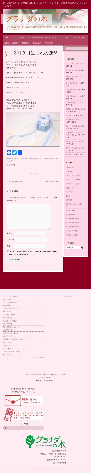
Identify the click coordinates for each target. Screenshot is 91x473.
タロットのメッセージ (73, 175)
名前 (9, 233)
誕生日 (53, 158)
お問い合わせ (18, 38)
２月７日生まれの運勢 (13, 181)
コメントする (10, 165)
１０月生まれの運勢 (72, 219)
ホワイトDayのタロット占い (75, 148)
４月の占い (69, 115)
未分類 (68, 196)
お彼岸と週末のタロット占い (75, 141)
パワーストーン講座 (72, 184)
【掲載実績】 (70, 167)
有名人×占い (70, 192)
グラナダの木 (26, 19)
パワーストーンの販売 (73, 180)
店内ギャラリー (78, 38)
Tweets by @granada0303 (34, 374)
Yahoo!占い (49, 43)
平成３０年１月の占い (73, 76)
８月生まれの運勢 (72, 231)
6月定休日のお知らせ (73, 89)
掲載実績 (25, 43)
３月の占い (69, 154)
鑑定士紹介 (37, 43)
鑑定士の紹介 (70, 214)
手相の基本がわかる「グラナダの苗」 (42, 38)
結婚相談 (47, 158)
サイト (9, 246)
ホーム (7, 38)
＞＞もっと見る (39, 357)
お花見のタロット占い (73, 102)
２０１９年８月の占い (73, 70)
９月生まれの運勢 (72, 235)
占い (41, 158)
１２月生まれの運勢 (72, 227)
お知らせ (69, 171)
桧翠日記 (33, 158)
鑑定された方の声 (11, 43)
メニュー (64, 38)
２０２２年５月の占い (73, 63)
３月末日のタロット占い (74, 119)
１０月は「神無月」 (72, 83)
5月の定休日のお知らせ (73, 96)
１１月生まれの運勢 (72, 222)
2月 (6, 53)
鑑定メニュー (70, 210)
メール (10, 239)
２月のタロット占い (53, 181)
